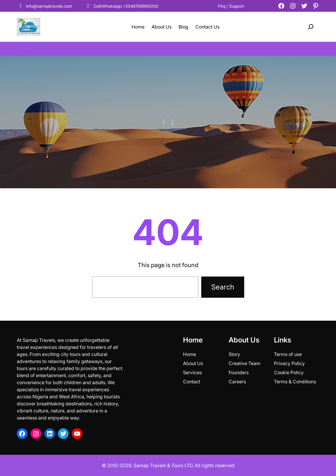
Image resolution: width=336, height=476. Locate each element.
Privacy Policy (289, 363)
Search (222, 287)
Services (192, 372)
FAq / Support (231, 6)
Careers (237, 382)
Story (234, 354)
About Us (193, 363)
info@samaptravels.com (44, 6)
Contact (191, 382)
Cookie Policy (289, 372)
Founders (239, 372)
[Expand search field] (310, 26)
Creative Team (244, 363)
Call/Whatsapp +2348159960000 (121, 6)
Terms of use (288, 354)
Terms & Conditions (295, 382)
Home (189, 354)
